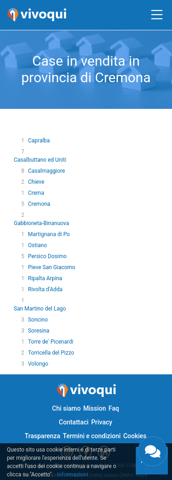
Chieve (36, 182)
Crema (36, 193)
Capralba (39, 140)
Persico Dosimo (47, 256)
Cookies (135, 436)
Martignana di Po (49, 234)
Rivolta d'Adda (45, 289)
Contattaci (74, 422)
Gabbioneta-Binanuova (41, 223)
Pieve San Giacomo (51, 267)
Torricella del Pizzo (51, 353)
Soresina (39, 331)
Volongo (38, 364)
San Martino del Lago (40, 308)
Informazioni (72, 474)
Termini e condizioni (92, 436)
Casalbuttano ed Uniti (40, 160)
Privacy (101, 422)
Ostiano (37, 245)
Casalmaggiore (46, 171)
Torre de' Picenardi (50, 342)
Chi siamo (66, 408)
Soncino (38, 319)
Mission (94, 408)
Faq (113, 408)
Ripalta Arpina (45, 278)
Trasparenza (43, 436)
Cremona (39, 204)
